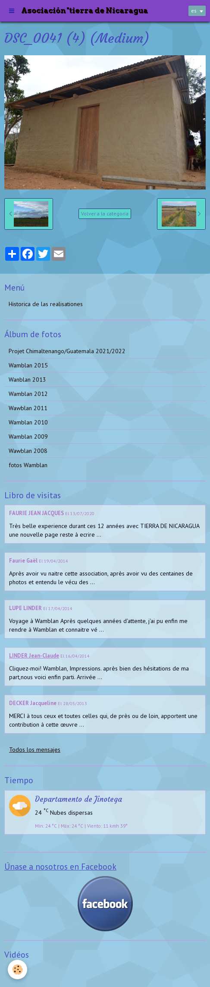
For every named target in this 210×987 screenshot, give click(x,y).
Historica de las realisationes (46, 304)
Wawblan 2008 (28, 451)
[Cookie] (17, 969)
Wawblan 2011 (28, 408)
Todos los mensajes (34, 749)
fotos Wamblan (28, 465)
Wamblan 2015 (28, 365)
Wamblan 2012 (28, 394)
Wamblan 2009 (28, 436)
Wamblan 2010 (28, 422)
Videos (17, 971)
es (194, 10)
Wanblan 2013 (27, 379)
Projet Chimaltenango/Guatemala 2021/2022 (67, 351)
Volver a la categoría (105, 213)
